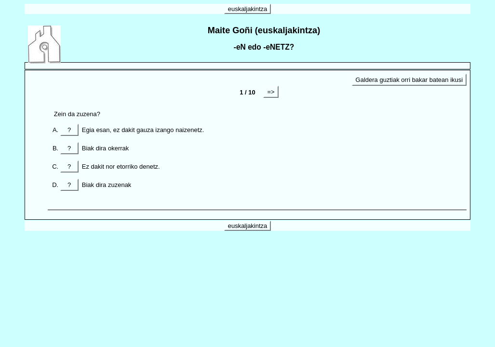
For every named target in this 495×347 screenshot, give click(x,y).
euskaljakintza (248, 9)
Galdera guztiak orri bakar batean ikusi (409, 79)
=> (270, 91)
